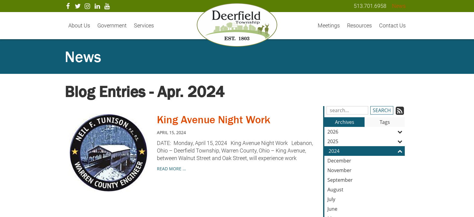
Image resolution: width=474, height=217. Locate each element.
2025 (366, 141)
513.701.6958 (370, 6)
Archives (344, 122)
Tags (385, 122)
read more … (171, 168)
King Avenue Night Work (213, 119)
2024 (367, 151)
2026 (366, 132)
